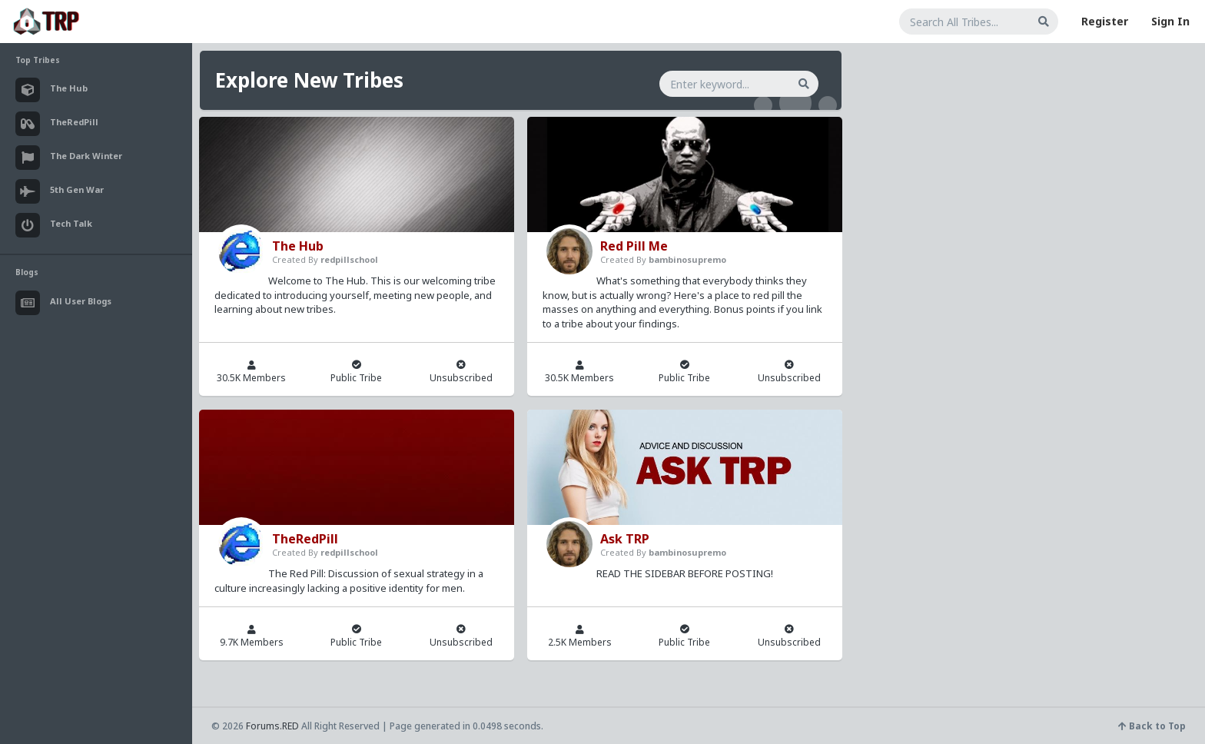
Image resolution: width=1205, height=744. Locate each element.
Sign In (1170, 21)
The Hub (298, 245)
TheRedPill (305, 538)
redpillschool (349, 259)
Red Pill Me (634, 245)
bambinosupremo (687, 259)
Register (1104, 21)
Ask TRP (624, 538)
